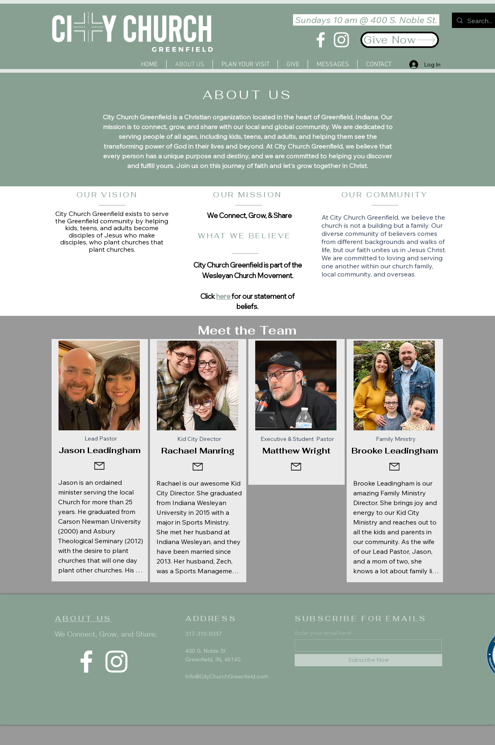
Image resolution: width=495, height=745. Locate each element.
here (224, 296)
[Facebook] (320, 40)
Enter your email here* (324, 633)
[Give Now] (399, 40)
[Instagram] (341, 40)
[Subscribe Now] (368, 660)
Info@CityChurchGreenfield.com (226, 676)
